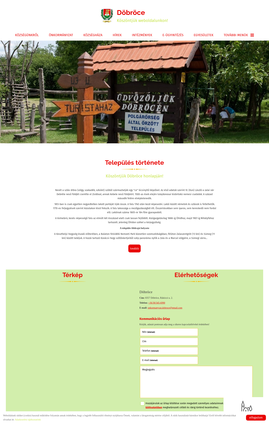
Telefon (150, 341)
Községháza (92, 35)
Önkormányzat (61, 35)
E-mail (207, 341)
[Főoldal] (107, 16)
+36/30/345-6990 (157, 303)
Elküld (145, 399)
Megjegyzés (148, 351)
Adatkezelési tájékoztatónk (28, 419)
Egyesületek (203, 35)
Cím (201, 332)
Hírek (117, 35)
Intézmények (142, 35)
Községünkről (27, 35)
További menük (239, 35)
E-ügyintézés (172, 35)
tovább (134, 249)
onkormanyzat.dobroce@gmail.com (165, 308)
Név (148, 332)
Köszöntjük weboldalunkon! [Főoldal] (142, 16)
